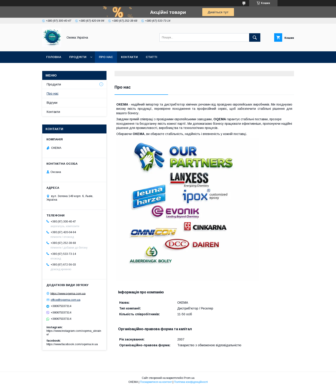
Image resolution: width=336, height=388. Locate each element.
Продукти (77, 57)
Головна (53, 57)
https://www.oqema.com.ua (68, 293)
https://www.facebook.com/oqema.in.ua (72, 344)
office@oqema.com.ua (65, 299)
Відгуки (52, 102)
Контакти (129, 57)
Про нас (106, 57)
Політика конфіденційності (191, 382)
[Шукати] (254, 37)
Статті (151, 57)
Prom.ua (189, 378)
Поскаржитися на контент (156, 382)
